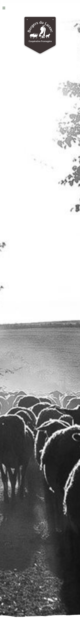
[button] (4, 8)
